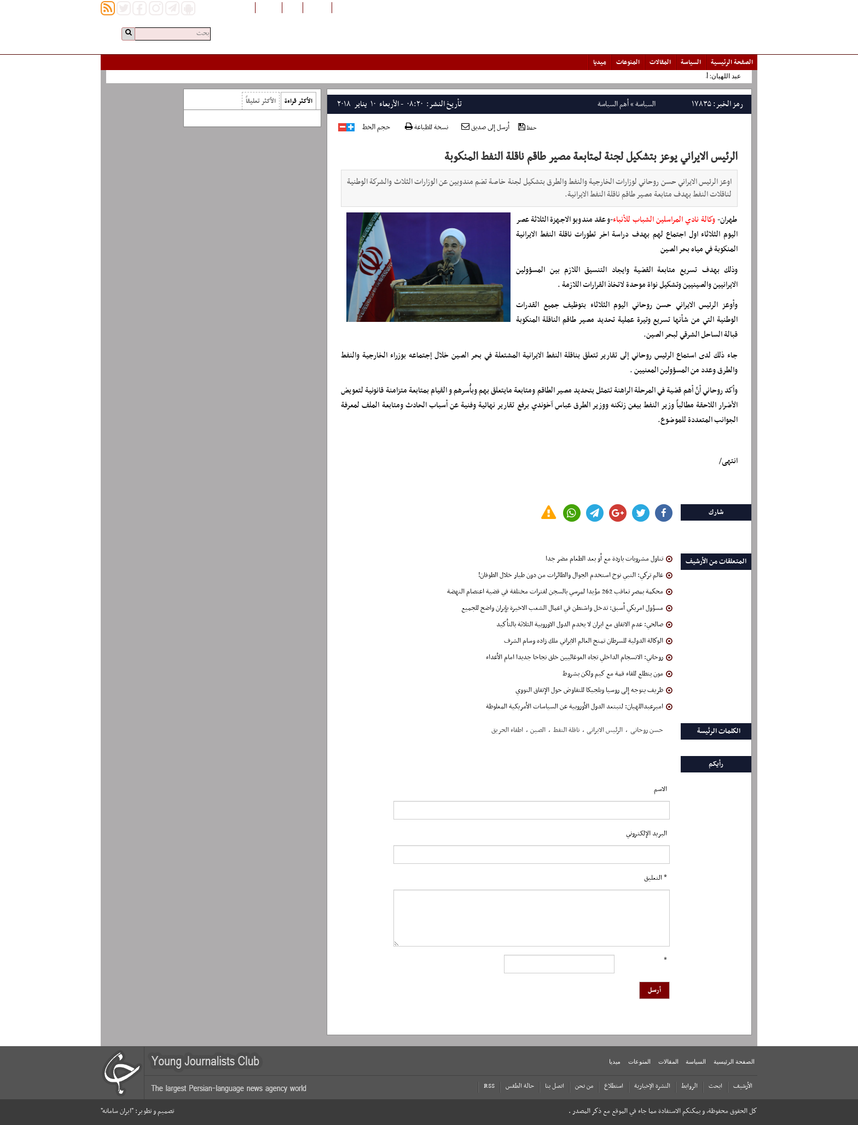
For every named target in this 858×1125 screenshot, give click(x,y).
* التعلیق (655, 878)
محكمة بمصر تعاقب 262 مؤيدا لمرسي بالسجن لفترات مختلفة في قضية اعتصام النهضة (560, 591)
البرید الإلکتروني (646, 834)
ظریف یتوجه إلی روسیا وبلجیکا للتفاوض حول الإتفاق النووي (594, 690)
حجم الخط (376, 127)
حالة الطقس (520, 1086)
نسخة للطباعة (426, 128)
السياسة (691, 62)
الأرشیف (742, 1086)
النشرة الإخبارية (652, 1086)
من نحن (584, 1086)
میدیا (599, 62)
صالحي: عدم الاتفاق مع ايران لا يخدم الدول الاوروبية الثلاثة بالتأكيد (584, 624)
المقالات (660, 62)
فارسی (292, 7)
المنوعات (628, 62)
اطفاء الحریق (507, 730)
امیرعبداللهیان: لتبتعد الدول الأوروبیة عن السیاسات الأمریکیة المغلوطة (579, 706)
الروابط (689, 1086)
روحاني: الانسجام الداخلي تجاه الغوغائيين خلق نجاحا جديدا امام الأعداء (579, 657)
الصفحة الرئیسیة (732, 62)
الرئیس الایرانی (605, 730)
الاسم (660, 789)
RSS (489, 1086)
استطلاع (613, 1086)
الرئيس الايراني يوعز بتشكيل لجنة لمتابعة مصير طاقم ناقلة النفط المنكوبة (591, 157)
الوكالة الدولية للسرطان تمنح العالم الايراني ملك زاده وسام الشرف (588, 641)
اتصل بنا (554, 1086)
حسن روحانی (646, 730)
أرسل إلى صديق (485, 127)
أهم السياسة (613, 104)
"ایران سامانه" (117, 1111)
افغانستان (317, 7)
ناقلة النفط (566, 730)
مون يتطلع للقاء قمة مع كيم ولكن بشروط (618, 673)
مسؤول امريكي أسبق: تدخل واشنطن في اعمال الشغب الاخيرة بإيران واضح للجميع (567, 608)
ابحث (715, 1086)
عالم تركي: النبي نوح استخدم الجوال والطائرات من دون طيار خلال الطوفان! (575, 575)
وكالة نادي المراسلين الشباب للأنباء (664, 220)
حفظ (527, 128)
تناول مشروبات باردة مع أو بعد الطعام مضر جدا (609, 558)
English (269, 7)
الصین (538, 730)
